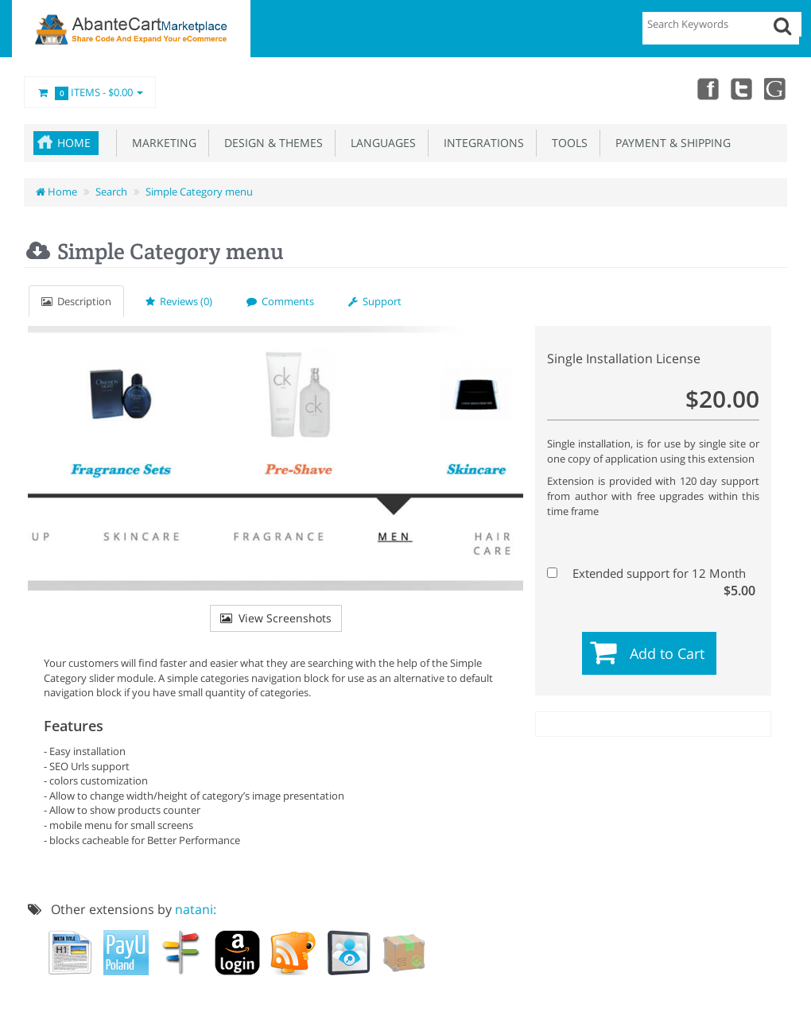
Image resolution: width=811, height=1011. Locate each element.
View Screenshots (276, 618)
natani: (195, 909)
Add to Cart (667, 653)
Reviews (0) (179, 301)
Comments (280, 301)
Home (74, 142)
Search (111, 191)
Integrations (480, 142)
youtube (776, 88)
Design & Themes (270, 142)
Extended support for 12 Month (651, 573)
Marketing (161, 142)
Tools (566, 142)
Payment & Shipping (670, 142)
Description (76, 301)
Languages (380, 142)
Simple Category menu (199, 191)
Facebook (706, 88)
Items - (90, 93)
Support (375, 301)
